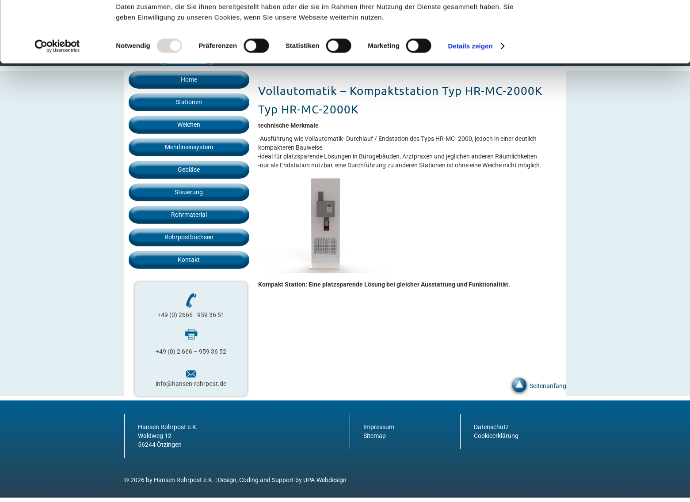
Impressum (378, 426)
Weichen (188, 124)
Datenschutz (491, 426)
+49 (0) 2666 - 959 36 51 (191, 314)
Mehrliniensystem (189, 147)
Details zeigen (470, 103)
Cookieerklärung (496, 435)
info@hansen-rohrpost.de (191, 383)
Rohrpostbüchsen (188, 237)
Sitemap (374, 435)
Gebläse (189, 169)
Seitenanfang (548, 385)
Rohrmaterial (189, 214)
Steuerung (189, 192)
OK (616, 22)
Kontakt (189, 259)
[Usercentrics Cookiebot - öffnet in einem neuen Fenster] (57, 103)
